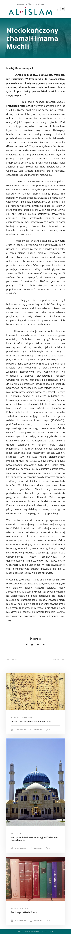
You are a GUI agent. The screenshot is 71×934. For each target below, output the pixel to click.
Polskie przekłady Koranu (24, 912)
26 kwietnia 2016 (19, 908)
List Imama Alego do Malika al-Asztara (31, 721)
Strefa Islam (21, 729)
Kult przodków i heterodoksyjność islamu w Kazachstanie (34, 838)
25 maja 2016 (17, 833)
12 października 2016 (22, 718)
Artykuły (38, 729)
